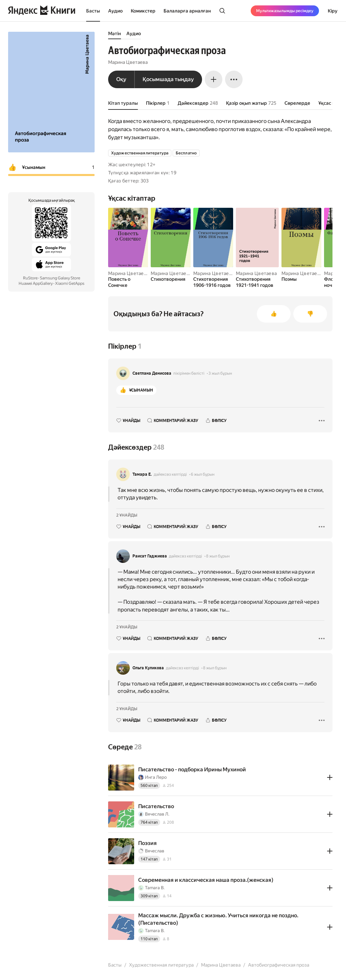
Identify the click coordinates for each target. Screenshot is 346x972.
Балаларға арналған (187, 11)
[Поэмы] (301, 279)
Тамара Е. (142, 474)
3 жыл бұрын (220, 373)
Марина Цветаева (128, 62)
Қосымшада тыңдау (168, 79)
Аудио (115, 11)
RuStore (30, 278)
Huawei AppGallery (36, 283)
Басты (93, 11)
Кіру (333, 11)
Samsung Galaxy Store (60, 278)
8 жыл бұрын (218, 556)
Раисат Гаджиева (149, 556)
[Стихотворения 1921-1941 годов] (257, 282)
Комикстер (143, 11)
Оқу (121, 79)
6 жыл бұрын (203, 474)
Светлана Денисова (151, 373)
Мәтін (114, 33)
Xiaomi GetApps (69, 283)
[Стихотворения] (171, 279)
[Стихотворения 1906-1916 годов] (213, 282)
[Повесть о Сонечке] (128, 282)
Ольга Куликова (148, 668)
